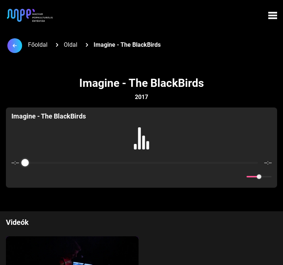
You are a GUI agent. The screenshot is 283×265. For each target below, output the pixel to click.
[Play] (141, 176)
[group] (141, 147)
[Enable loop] (16, 176)
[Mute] (239, 176)
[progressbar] (141, 162)
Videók (17, 222)
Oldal (70, 44)
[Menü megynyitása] (272, 15)
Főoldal (38, 44)
